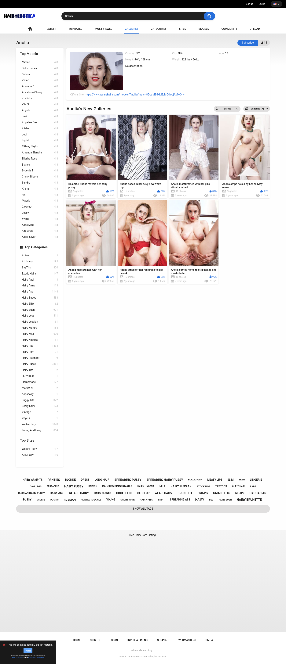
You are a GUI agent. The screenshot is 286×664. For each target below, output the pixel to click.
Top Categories (36, 247)
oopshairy (40, 394)
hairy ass (56, 492)
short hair (127, 499)
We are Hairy (40, 448)
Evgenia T (40, 170)
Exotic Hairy (40, 273)
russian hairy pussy (31, 493)
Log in (262, 4)
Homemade (40, 382)
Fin (40, 194)
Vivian (40, 80)
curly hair (238, 486)
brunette (185, 493)
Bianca (40, 164)
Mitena (40, 62)
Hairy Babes (40, 297)
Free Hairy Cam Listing (142, 535)
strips (239, 492)
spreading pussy (128, 480)
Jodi (40, 134)
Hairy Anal (40, 279)
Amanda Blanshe (40, 152)
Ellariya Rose (40, 158)
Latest (51, 28)
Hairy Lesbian (40, 321)
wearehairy (163, 493)
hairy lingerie (145, 486)
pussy (27, 499)
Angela (40, 110)
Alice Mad (40, 225)
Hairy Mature (40, 327)
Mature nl (40, 388)
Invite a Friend (137, 640)
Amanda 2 (40, 86)
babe (253, 486)
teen (242, 479)
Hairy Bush (40, 309)
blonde (70, 479)
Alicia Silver (40, 237)
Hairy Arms (40, 285)
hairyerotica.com (138, 656)
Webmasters (187, 640)
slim (230, 479)
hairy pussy (73, 486)
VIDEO (30, 29)
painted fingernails (117, 486)
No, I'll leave (40, 657)
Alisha (40, 128)
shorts (41, 499)
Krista (40, 188)
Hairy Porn (40, 352)
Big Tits (40, 267)
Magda (40, 200)
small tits (221, 493)
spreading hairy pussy (164, 480)
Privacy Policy (32, 657)
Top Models (29, 54)
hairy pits (146, 499)
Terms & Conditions (17, 657)
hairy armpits (33, 479)
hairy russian (181, 486)
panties (54, 480)
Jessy (40, 212)
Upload (255, 28)
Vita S (40, 104)
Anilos (40, 255)
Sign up (249, 4)
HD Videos (40, 376)
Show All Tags (143, 508)
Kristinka (40, 98)
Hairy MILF (40, 334)
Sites (182, 28)
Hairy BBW (40, 303)
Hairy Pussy (40, 364)
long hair (102, 479)
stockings (203, 486)
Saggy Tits (40, 400)
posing (54, 499)
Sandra (40, 182)
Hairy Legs (40, 315)
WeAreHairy (40, 424)
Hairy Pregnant (40, 358)
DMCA (209, 640)
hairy (199, 499)
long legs (35, 486)
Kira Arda (40, 230)
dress (85, 479)
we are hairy (78, 493)
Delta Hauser (40, 68)
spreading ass (180, 499)
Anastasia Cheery (40, 92)
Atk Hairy (40, 261)
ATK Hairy (40, 455)
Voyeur (40, 418)
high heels (124, 493)
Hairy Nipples (40, 340)
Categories (158, 28)
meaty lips (214, 479)
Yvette (40, 219)
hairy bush (225, 499)
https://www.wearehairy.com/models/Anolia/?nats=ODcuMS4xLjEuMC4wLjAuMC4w (135, 94)
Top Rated (75, 28)
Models (204, 28)
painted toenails (91, 499)
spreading (53, 486)
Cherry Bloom (40, 176)
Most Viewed (103, 28)
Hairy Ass (40, 291)
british (92, 486)
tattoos (221, 486)
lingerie (256, 479)
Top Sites (27, 440)
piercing (203, 493)
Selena (40, 74)
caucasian (258, 493)
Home (77, 640)
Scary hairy (40, 406)
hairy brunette (249, 499)
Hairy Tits (40, 370)
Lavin (40, 116)
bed (211, 499)
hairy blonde (102, 493)
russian (70, 499)
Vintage (40, 412)
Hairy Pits (40, 345)
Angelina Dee (40, 122)
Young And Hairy (40, 430)
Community (229, 28)
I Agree (28, 651)
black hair (195, 479)
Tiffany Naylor (40, 146)
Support (163, 640)
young (110, 499)
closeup (143, 493)
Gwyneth (40, 206)
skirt (161, 499)
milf (163, 486)
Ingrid (40, 140)
